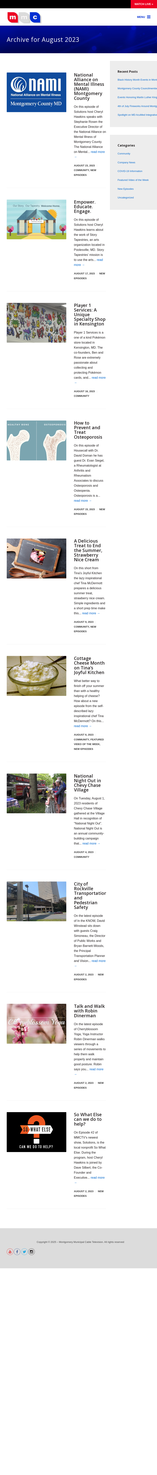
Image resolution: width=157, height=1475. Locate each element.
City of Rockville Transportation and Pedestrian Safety (91, 903)
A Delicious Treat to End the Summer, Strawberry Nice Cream (88, 554)
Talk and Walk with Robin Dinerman (90, 1018)
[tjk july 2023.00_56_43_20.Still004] (36, 562)
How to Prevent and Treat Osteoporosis (88, 434)
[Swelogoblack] (36, 1140)
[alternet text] (10, 1261)
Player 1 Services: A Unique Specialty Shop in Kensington (87, 316)
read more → (83, 504)
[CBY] (36, 1032)
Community (81, 170)
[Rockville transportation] (36, 910)
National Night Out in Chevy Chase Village (88, 791)
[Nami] (36, 92)
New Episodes (83, 757)
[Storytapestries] (36, 219)
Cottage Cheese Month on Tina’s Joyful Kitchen (87, 671)
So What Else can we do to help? (88, 1127)
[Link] (143, 17)
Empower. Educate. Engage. (85, 206)
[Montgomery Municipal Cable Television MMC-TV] (25, 22)
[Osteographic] (36, 444)
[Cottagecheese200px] (36, 680)
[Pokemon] (36, 322)
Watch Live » (144, 4)
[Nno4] (36, 802)
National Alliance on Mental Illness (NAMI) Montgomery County (89, 86)
